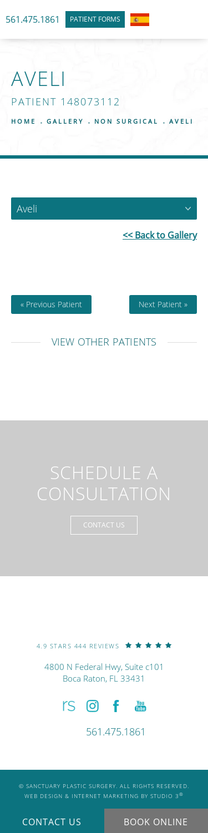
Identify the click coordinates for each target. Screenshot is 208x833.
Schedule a (104, 483)
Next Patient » (163, 304)
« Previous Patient (51, 304)
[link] (104, 645)
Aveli (181, 121)
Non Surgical (126, 121)
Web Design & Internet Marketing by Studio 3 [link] (104, 795)
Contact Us (104, 525)
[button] (67, 705)
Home (23, 121)
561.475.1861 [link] (33, 19)
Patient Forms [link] (95, 19)
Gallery (65, 121)
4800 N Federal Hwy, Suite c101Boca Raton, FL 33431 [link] (104, 672)
